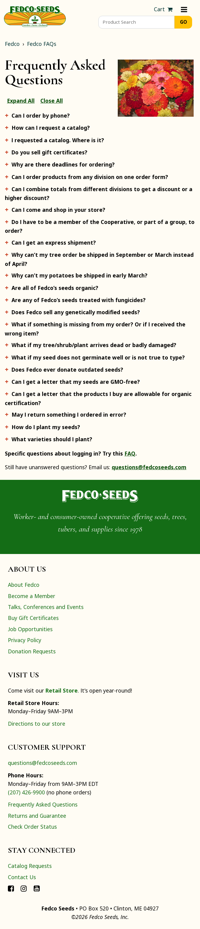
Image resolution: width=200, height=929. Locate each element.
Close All (51, 100)
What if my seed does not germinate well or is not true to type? (98, 357)
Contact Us (22, 877)
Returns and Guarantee (37, 815)
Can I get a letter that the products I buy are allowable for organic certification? (98, 398)
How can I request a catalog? (51, 127)
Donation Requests (32, 651)
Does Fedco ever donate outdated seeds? (67, 369)
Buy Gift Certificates (33, 617)
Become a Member (31, 596)
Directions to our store (36, 723)
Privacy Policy (24, 640)
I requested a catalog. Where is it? (58, 140)
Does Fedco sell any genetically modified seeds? (76, 312)
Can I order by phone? (41, 115)
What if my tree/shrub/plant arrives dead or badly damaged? (94, 345)
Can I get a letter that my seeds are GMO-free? (76, 381)
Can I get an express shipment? (54, 242)
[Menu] (184, 9)
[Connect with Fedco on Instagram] (24, 888)
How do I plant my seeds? (46, 427)
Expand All (21, 100)
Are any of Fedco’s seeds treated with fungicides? (79, 300)
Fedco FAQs (41, 43)
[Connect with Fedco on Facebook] (11, 888)
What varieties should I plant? (52, 439)
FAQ (129, 453)
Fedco (12, 43)
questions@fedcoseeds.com (149, 467)
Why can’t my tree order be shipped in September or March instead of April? (99, 259)
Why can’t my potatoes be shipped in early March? (79, 275)
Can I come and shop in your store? (58, 209)
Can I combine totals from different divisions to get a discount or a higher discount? (98, 193)
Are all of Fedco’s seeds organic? (55, 287)
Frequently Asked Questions (42, 804)
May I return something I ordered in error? (69, 414)
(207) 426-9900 (26, 792)
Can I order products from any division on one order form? (90, 177)
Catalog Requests (30, 865)
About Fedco (23, 584)
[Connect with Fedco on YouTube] (37, 888)
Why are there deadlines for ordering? (63, 164)
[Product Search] (136, 22)
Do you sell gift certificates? (49, 152)
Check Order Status (32, 826)
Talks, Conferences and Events (45, 607)
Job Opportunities (30, 629)
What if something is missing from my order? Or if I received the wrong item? (95, 329)
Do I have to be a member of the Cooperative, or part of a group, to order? (100, 226)
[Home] (35, 15)
